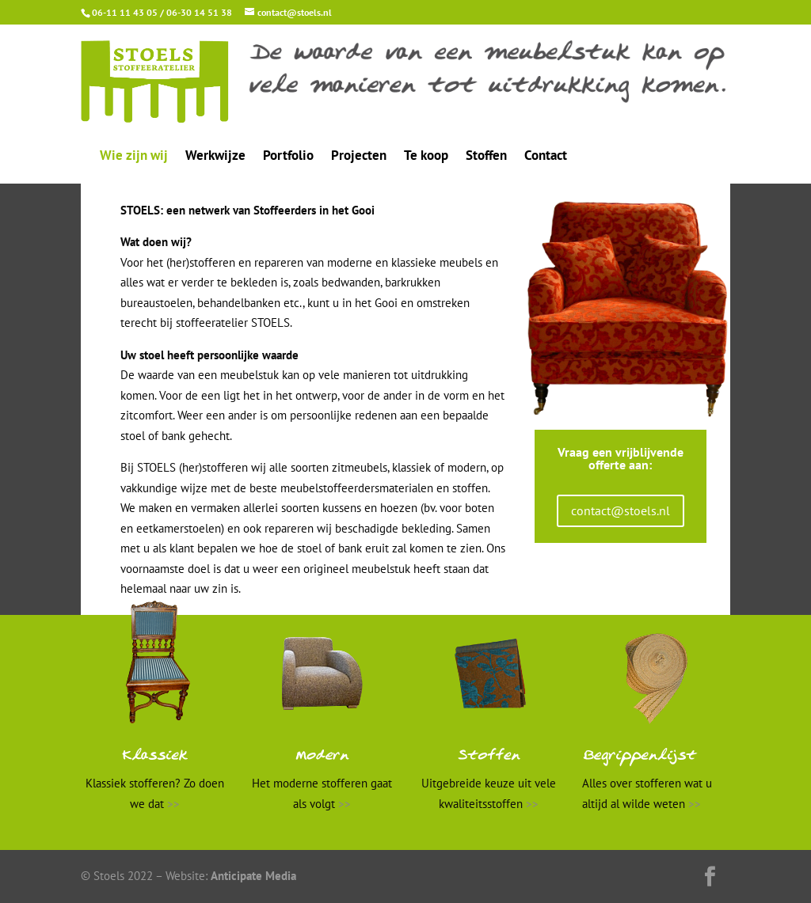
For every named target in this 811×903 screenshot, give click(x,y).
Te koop (426, 157)
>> (173, 803)
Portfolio (288, 157)
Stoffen (486, 157)
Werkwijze (215, 157)
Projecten (358, 157)
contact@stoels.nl (620, 510)
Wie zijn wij (134, 157)
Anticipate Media (253, 875)
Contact (545, 157)
